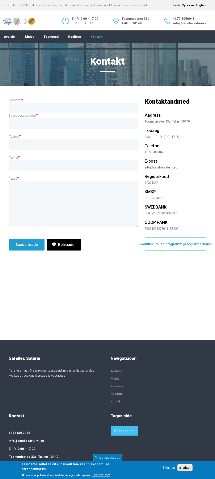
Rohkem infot (101, 475)
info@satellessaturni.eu (190, 23)
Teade (13, 178)
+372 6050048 (184, 19)
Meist (29, 37)
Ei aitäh (184, 467)
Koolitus (74, 37)
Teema (13, 157)
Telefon (14, 136)
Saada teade (26, 244)
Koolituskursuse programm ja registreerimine (175, 244)
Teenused (51, 37)
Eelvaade (63, 244)
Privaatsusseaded (107, 457)
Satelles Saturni (24, 358)
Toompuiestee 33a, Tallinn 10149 (167, 121)
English (201, 5)
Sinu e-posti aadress (22, 115)
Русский (188, 5)
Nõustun (169, 468)
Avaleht (10, 37)
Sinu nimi (15, 100)
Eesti (176, 5)
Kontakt (96, 37)
